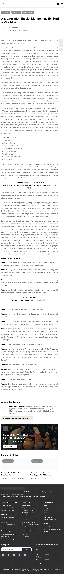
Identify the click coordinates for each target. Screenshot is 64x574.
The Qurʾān (4, 522)
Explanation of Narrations (8, 518)
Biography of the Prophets (29, 508)
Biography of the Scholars (29, 515)
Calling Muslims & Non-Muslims (52, 529)
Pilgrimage (46, 512)
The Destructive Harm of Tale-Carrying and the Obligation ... (42, 474)
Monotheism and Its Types (8, 508)
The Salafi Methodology (7, 539)
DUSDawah (25, 536)
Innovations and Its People (8, 534)
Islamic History (26, 506)
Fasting (46, 508)
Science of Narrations (7, 520)
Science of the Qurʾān (7, 527)
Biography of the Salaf (28, 512)
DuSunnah (25, 534)
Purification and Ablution (50, 519)
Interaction (46, 510)
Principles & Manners (49, 527)
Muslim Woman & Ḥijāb (28, 522)
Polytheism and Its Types (8, 510)
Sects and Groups (6, 536)
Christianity (47, 531)
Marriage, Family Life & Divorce (30, 524)
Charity (45, 506)
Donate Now (10, 446)
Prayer (45, 515)
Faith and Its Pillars (6, 506)
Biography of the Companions (30, 510)
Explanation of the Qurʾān (8, 524)
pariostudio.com (38, 570)
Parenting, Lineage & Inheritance (31, 527)
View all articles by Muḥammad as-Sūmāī (17, 418)
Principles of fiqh (48, 517)
